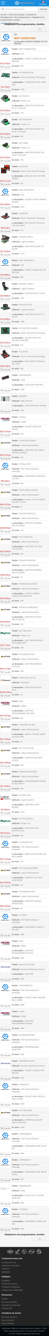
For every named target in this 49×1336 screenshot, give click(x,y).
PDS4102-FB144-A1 (27, 513)
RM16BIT (23, 396)
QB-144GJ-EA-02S (27, 964)
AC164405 (23, 213)
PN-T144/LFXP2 (26, 537)
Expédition (6, 1281)
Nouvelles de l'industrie (11, 1305)
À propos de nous (9, 1262)
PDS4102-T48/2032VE (28, 607)
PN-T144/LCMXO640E (28, 868)
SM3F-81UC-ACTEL (27, 678)
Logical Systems (27, 242)
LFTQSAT (23, 915)
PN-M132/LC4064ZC (27, 441)
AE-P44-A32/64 (25, 119)
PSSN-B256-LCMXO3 (28, 584)
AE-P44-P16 (24, 96)
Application (6, 1272)
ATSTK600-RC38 (26, 72)
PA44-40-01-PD (25, 305)
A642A (22, 1011)
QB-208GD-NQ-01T (27, 1061)
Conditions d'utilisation (11, 1287)
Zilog (23, 380)
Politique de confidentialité (12, 1290)
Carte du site (7, 1308)
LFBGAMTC (24, 1084)
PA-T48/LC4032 (25, 1110)
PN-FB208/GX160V (27, 892)
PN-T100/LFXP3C (26, 748)
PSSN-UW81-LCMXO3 (28, 490)
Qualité (4, 1299)
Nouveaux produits (9, 1302)
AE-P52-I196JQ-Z (26, 819)
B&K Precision (27, 401)
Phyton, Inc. (26, 101)
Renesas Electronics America (33, 969)
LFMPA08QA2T (25, 1134)
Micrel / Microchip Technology (33, 77)
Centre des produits (16, 15)
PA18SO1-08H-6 (26, 237)
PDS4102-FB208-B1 (27, 560)
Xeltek (23, 422)
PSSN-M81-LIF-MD (27, 725)
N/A (22, 54)
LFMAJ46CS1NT (26, 842)
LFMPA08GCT (25, 1160)
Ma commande (8, 1320)
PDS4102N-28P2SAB (28, 772)
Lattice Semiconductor (30, 445)
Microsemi (25, 682)
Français (42, 4)
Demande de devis (9, 1317)
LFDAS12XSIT (25, 464)
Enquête (7, 67)
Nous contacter (8, 1323)
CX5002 (22, 417)
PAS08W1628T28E (27, 1035)
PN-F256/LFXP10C (27, 654)
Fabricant (5, 1269)
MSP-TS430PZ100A (25, 38)
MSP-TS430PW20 (26, 190)
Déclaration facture (9, 1284)
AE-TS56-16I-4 (25, 631)
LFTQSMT (23, 1209)
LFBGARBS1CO (26, 985)
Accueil (3, 15)
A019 (21, 941)
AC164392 (23, 352)
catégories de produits (11, 1266)
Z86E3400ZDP (25, 375)
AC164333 (23, 166)
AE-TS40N (23, 143)
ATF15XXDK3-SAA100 (28, 328)
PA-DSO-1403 (25, 795)
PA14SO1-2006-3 (26, 284)
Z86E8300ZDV (25, 1186)
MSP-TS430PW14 (26, 260)
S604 (21, 701)
